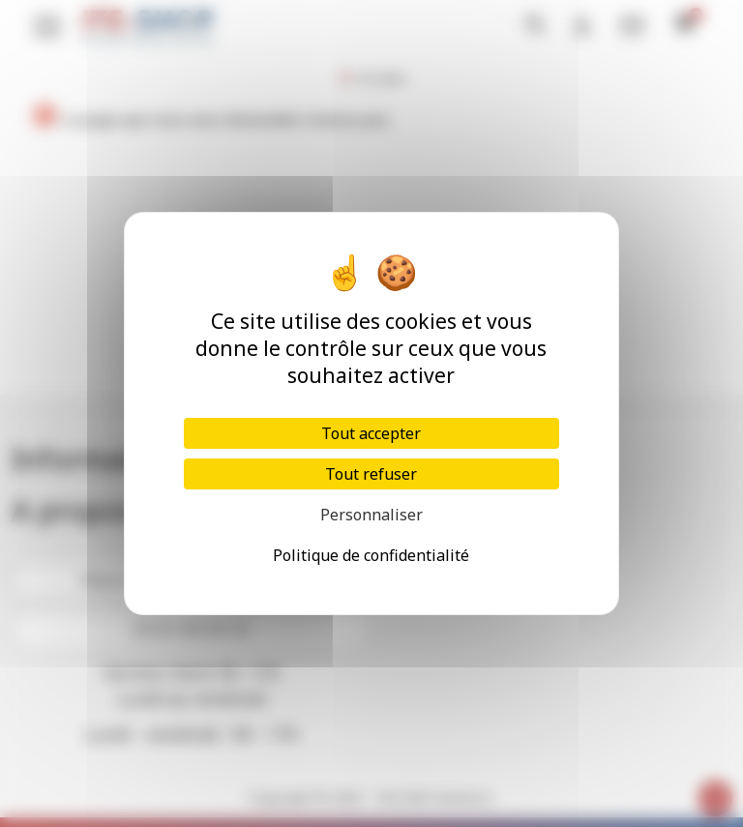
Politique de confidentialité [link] (371, 555)
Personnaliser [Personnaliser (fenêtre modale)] (371, 514)
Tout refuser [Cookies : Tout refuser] (371, 474)
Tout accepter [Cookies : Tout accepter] (371, 433)
